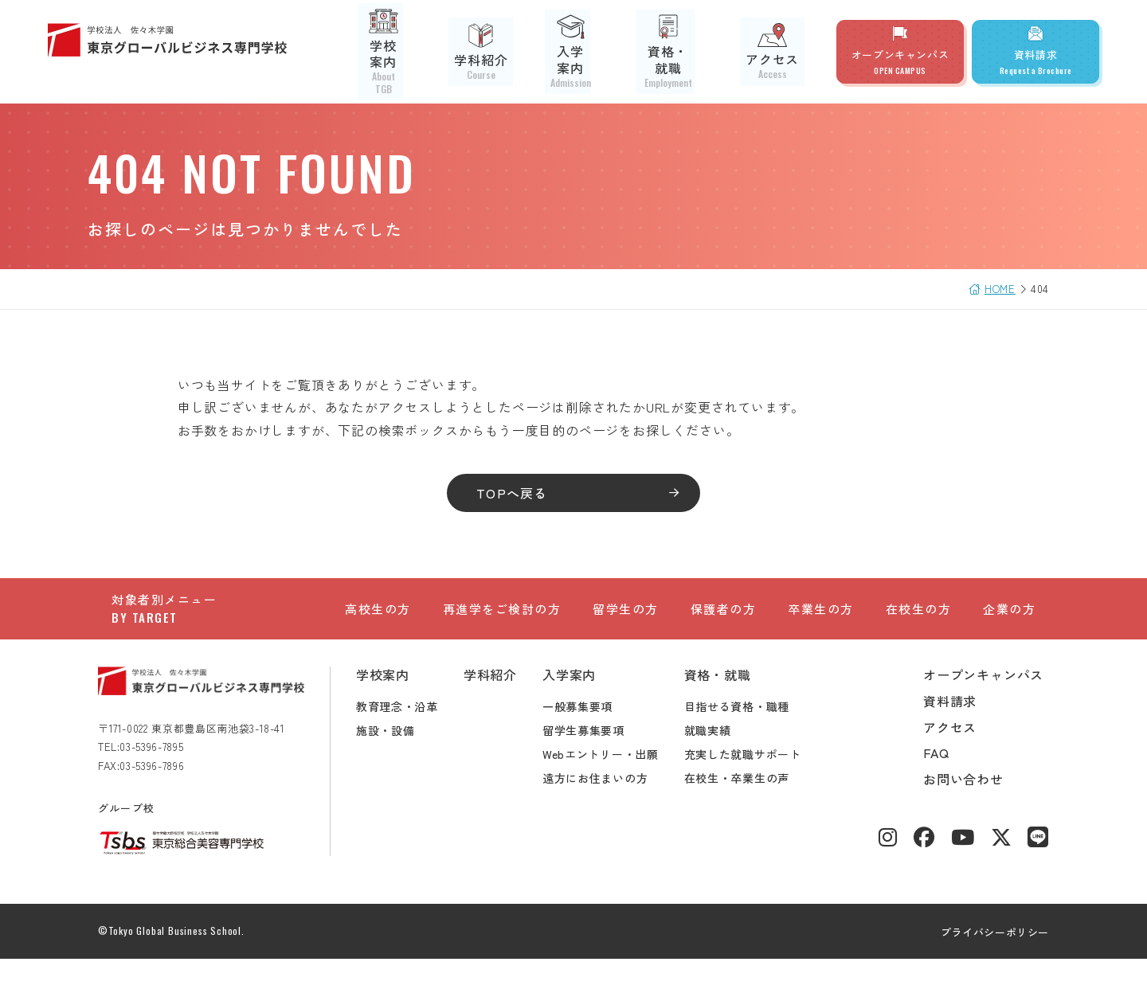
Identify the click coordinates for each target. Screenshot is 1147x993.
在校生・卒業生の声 (750, 812)
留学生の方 (626, 622)
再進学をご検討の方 (502, 622)
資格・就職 (685, 51)
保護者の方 (724, 622)
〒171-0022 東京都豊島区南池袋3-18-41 (205, 762)
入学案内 (593, 51)
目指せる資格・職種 (750, 740)
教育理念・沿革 (411, 740)
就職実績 (721, 764)
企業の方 (1009, 622)
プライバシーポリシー (981, 966)
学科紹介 (507, 51)
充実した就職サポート (756, 788)
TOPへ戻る (517, 492)
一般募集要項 (591, 740)
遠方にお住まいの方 (608, 812)
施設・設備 (399, 764)
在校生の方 (919, 622)
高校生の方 (378, 622)
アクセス (777, 51)
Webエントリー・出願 (614, 788)
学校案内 (422, 51)
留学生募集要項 (597, 764)
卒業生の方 (821, 622)
